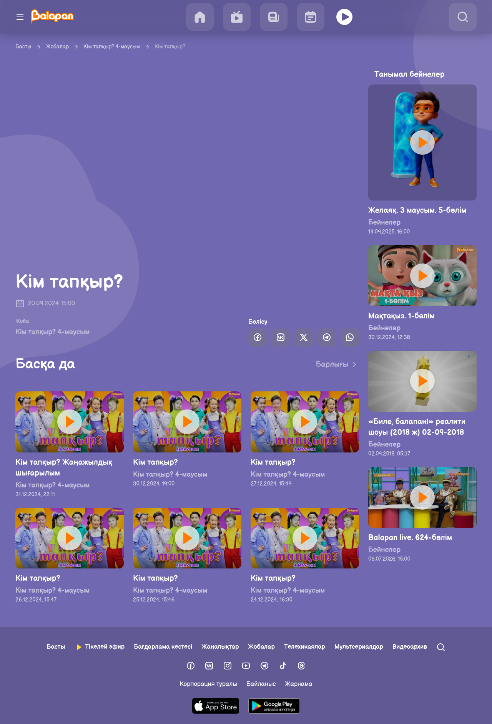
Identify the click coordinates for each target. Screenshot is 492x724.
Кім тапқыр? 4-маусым (111, 46)
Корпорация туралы (208, 684)
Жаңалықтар (220, 647)
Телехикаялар (304, 647)
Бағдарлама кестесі (163, 647)
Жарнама (298, 684)
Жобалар (57, 46)
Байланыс (261, 684)
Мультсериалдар (358, 647)
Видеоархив (409, 647)
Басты (23, 46)
